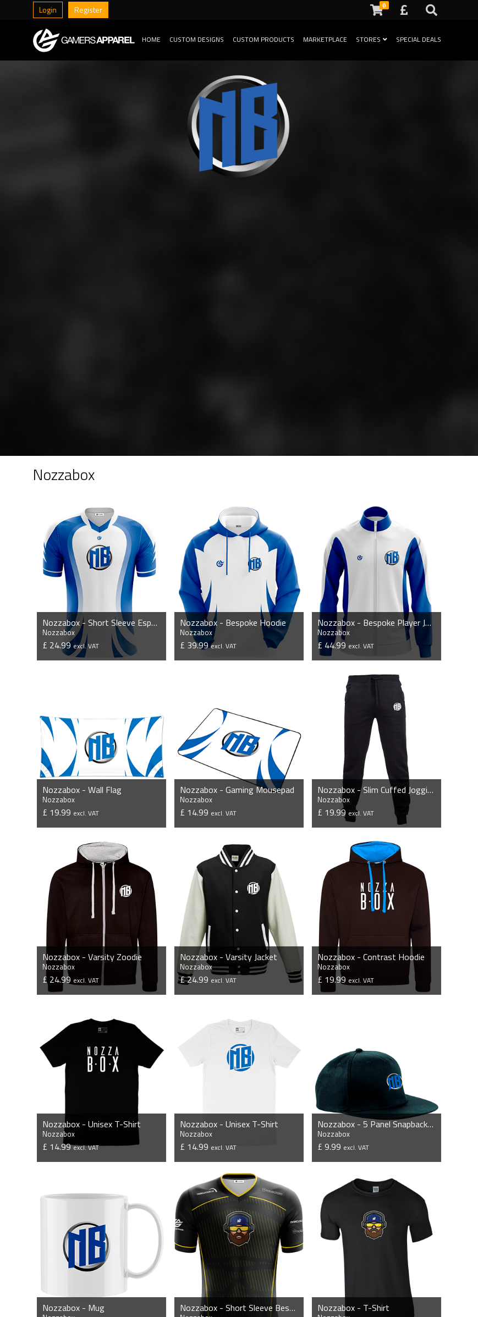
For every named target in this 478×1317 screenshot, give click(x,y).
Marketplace (325, 39)
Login (48, 9)
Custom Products (263, 39)
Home (151, 39)
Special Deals (418, 39)
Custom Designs (196, 39)
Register (88, 9)
